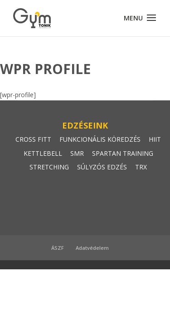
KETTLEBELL (43, 153)
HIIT (155, 139)
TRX (141, 167)
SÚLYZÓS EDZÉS (102, 167)
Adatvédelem (92, 247)
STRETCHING (49, 167)
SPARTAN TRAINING (122, 153)
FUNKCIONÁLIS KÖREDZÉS (100, 139)
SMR (77, 153)
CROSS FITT (33, 139)
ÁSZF (57, 247)
